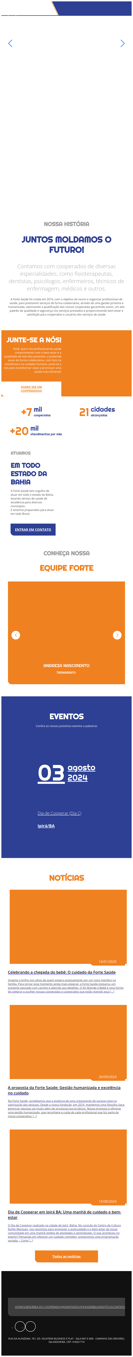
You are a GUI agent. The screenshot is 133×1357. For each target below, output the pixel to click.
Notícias (106, 1307)
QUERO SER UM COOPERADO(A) (31, 389)
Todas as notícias (66, 1256)
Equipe (80, 1307)
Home (19, 1307)
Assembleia (92, 1307)
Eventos (69, 1307)
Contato (119, 1307)
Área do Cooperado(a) (47, 1307)
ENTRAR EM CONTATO (33, 529)
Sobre (27, 1307)
